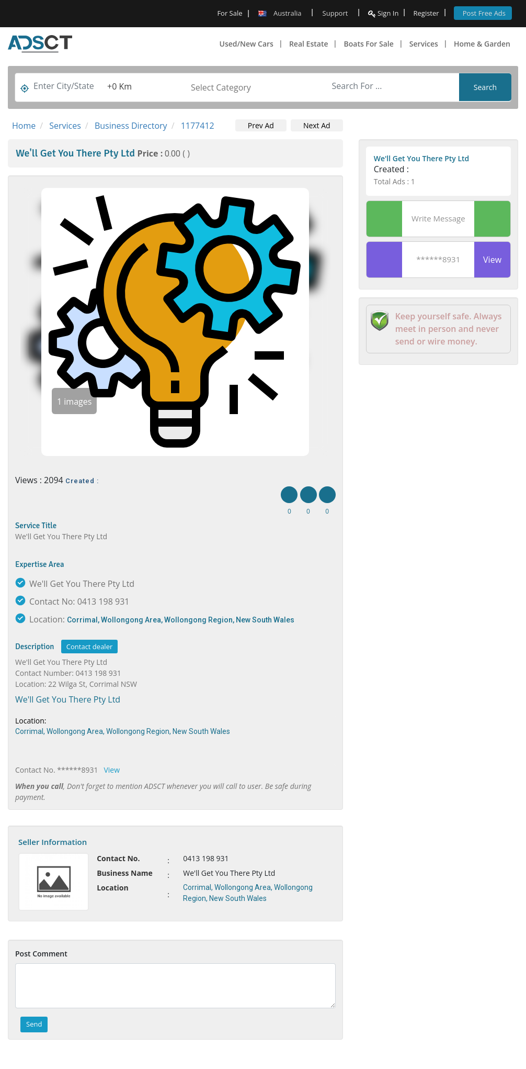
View (112, 770)
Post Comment (41, 954)
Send (34, 1024)
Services (423, 44)
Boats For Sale (368, 44)
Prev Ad (261, 125)
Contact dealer (89, 646)
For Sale (229, 13)
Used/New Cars (246, 44)
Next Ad (316, 125)
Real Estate (308, 44)
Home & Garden (482, 44)
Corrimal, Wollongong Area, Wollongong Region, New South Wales (180, 620)
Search (485, 87)
